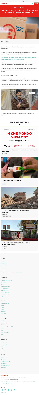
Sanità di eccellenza (5, 292)
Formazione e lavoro (5, 294)
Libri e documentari (5, 332)
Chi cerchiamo (4, 342)
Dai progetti (21, 7)
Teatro (2, 330)
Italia (7, 41)
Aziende (2, 307)
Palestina (8, 216)
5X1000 (14, 1)
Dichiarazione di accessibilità (29, 381)
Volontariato (3, 311)
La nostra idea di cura (5, 286)
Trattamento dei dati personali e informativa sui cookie (12, 381)
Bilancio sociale (4, 269)
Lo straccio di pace (5, 322)
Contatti (2, 357)
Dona (36, 3)
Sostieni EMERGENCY (5, 303)
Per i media (10, 1)
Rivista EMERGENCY (5, 361)
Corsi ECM (3, 349)
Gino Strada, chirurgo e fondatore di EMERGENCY (11, 272)
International (3, 367)
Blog (15, 7)
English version (3, 392)
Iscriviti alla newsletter (5, 365)
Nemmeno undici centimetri (12, 180)
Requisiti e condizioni (5, 346)
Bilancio (2, 267)
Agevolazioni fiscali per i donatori (7, 383)
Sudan (4, 184)
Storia (2, 261)
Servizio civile (3, 363)
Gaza (3, 216)
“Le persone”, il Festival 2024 (7, 326)
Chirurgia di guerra (4, 288)
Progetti (2, 284)
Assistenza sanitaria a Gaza (6, 280)
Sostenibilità (3, 271)
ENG (26, 0)
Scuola (2, 328)
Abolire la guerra (4, 324)
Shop (23, 1)
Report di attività (4, 265)
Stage (2, 348)
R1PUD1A (19, 1)
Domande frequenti (5, 344)
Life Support (3, 282)
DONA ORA (3, 313)
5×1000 (2, 305)
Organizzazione (4, 263)
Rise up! (2, 309)
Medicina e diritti (4, 290)
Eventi (2, 334)
